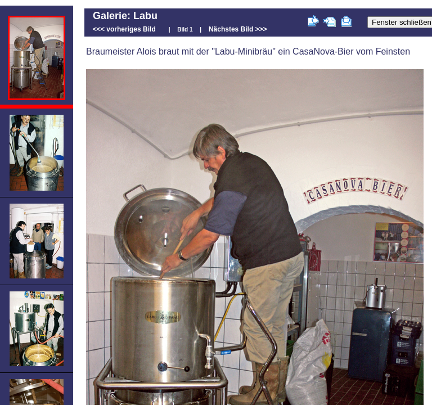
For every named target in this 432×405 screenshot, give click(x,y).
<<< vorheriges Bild (124, 29)
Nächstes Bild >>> (238, 29)
